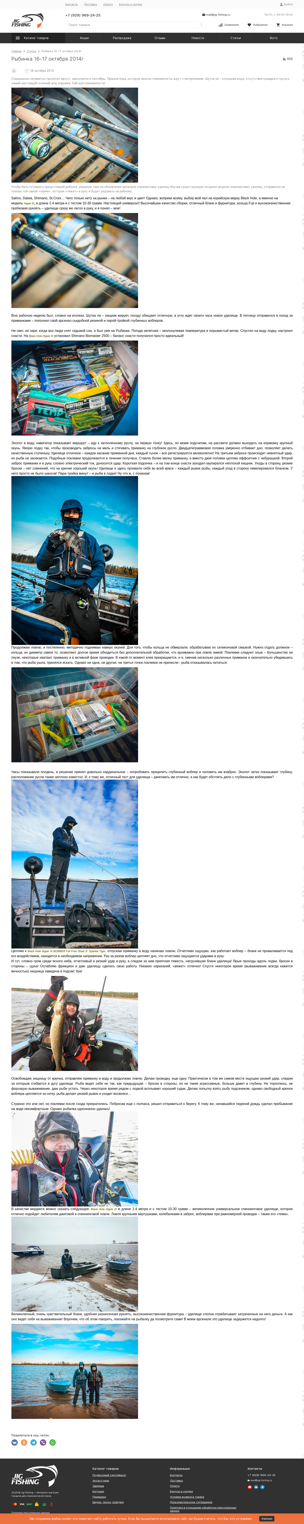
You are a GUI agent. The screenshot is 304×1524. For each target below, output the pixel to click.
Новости (197, 38)
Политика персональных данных (30, 1512)
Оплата (108, 4)
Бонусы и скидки (130, 4)
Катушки (98, 1491)
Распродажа (122, 38)
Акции (84, 38)
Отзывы (160, 38)
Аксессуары (100, 1480)
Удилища (98, 1485)
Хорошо (266, 1518)
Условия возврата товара (187, 1496)
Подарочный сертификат (109, 1475)
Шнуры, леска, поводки (108, 1502)
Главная (16, 51)
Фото (274, 38)
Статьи (236, 38)
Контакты (71, 4)
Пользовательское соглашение (191, 1502)
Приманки (99, 1496)
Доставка (90, 4)
